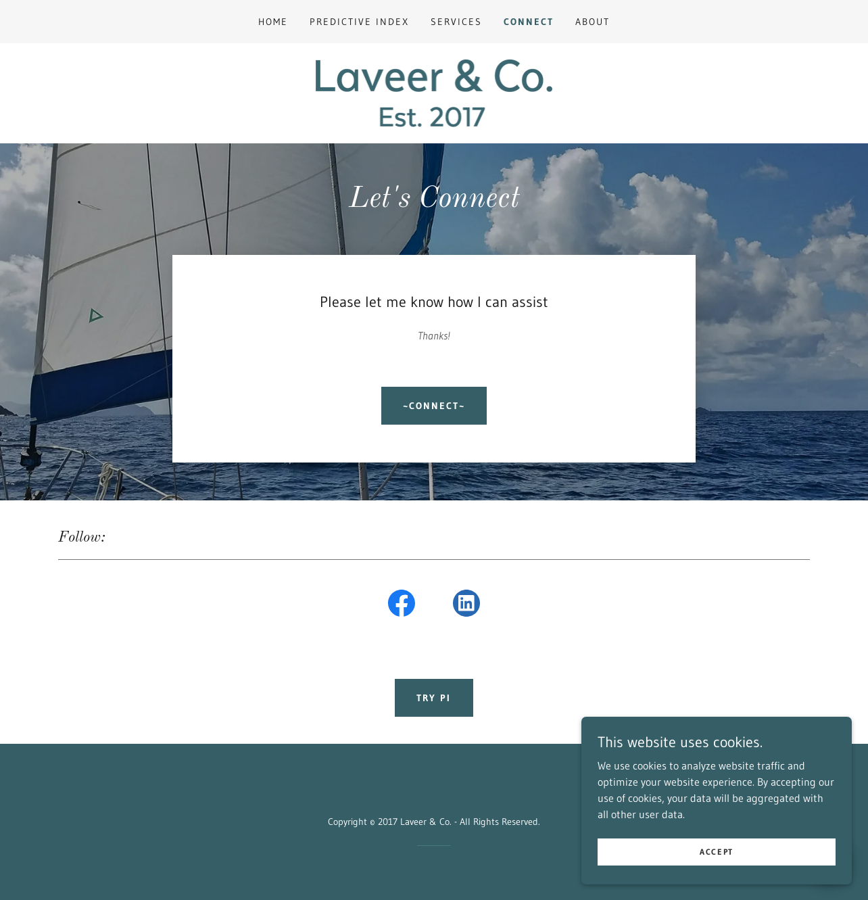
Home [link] (273, 22)
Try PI (433, 698)
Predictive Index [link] (359, 22)
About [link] (592, 22)
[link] (434, 92)
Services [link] (456, 22)
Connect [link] (529, 22)
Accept (716, 852)
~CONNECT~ (434, 406)
